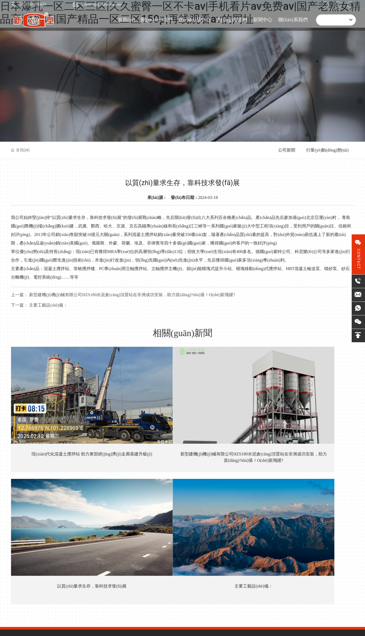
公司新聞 (286, 150)
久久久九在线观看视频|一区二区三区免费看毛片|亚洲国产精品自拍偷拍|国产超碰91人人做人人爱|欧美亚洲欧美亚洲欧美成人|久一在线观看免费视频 (199, 632)
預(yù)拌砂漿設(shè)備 (164, 538)
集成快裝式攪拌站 (161, 559)
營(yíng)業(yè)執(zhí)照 (125, 602)
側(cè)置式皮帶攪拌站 (164, 506)
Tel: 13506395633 (32, 4)
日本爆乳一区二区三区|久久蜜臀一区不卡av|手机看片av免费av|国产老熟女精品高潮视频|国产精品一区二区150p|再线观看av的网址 (107, 620)
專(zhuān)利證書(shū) (123, 495)
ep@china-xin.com (55, 528)
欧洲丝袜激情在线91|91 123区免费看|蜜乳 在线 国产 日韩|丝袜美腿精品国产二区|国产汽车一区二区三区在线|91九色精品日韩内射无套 (110, 626)
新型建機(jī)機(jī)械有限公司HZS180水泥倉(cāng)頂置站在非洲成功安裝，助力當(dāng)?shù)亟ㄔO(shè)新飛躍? (139, 414)
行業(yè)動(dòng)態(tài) (327, 150)
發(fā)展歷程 (115, 506)
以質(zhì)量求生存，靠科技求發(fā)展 (225, 408)
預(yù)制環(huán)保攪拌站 (167, 549)
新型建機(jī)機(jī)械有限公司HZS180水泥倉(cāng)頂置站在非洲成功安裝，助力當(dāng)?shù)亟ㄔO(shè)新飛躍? (123, 294)
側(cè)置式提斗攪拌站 (164, 517)
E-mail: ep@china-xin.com (101, 4)
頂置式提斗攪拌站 (161, 495)
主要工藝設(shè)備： (39, 305)
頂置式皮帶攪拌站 (161, 485)
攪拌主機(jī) (156, 570)
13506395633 (59, 496)
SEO (101, 602)
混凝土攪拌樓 (157, 527)
